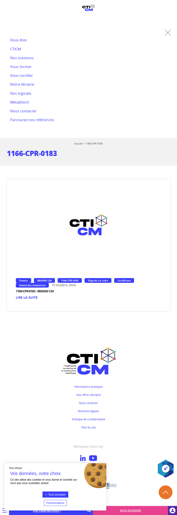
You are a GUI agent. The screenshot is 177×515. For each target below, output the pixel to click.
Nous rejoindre (130, 510)
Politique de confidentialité (88, 419)
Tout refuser (15, 468)
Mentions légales (88, 411)
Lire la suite (27, 297)
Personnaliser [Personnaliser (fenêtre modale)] (55, 503)
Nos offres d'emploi (88, 395)
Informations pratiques (88, 386)
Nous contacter (88, 403)
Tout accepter (55, 494)
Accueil (78, 143)
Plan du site (88, 427)
